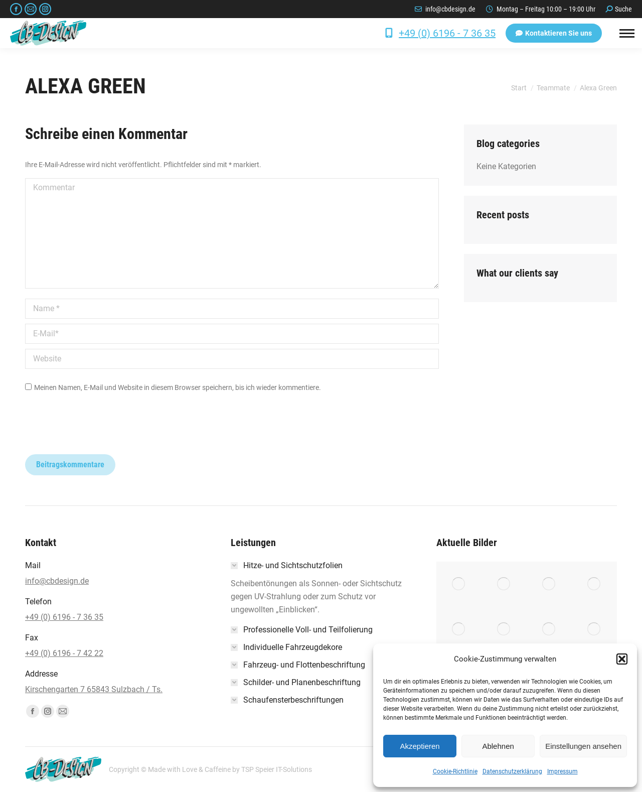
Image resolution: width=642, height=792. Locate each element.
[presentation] (101, 429)
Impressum (562, 771)
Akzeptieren (419, 746)
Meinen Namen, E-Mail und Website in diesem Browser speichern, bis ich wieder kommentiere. (177, 387)
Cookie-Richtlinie (455, 771)
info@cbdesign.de (450, 9)
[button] (622, 659)
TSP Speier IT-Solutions (276, 769)
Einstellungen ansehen (583, 746)
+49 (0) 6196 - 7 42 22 (64, 653)
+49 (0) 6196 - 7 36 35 (447, 33)
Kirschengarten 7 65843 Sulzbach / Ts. (94, 689)
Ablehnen (498, 746)
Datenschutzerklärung (512, 771)
